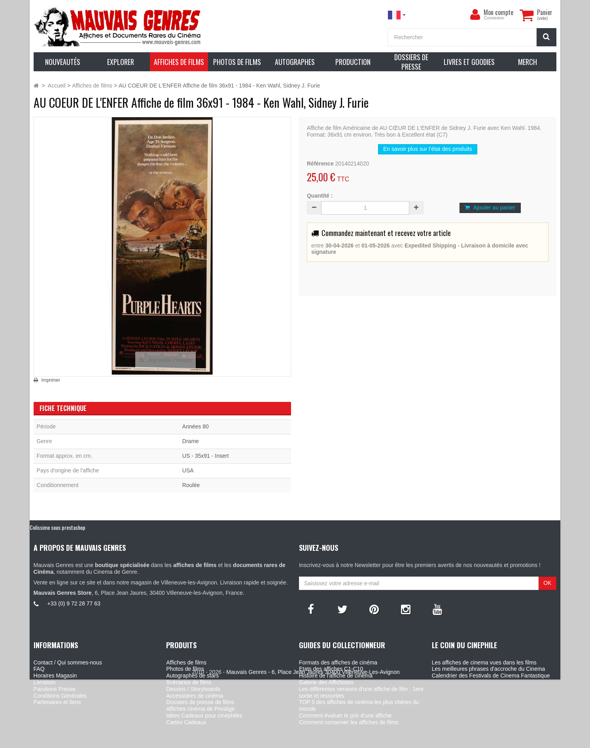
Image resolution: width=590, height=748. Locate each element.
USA (188, 470)
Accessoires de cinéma (194, 696)
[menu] (475, 14)
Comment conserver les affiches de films (349, 722)
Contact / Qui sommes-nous (68, 662)
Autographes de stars (192, 675)
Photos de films (185, 669)
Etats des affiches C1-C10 (331, 669)
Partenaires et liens (57, 702)
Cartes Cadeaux (186, 722)
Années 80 (195, 426)
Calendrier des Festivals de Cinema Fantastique (491, 675)
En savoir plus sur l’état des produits (427, 149)
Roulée (191, 485)
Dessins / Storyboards (193, 689)
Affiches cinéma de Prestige (200, 709)
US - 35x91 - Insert (205, 456)
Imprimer (51, 380)
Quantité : (320, 195)
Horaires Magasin (55, 675)
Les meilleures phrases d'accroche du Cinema (488, 669)
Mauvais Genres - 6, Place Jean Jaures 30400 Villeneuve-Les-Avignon (312, 741)
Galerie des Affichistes (326, 682)
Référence (320, 163)
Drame (190, 441)
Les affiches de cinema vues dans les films (484, 662)
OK (547, 583)
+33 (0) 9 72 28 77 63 (73, 603)
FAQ (39, 669)
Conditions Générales (60, 696)
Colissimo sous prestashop (57, 527)
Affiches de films (186, 662)
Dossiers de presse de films (200, 702)
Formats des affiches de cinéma (338, 662)
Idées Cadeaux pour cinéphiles (204, 715)
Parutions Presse (55, 689)
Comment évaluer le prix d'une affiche (345, 715)
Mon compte (498, 12)
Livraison (45, 682)
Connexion (494, 17)
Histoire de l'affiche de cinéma (336, 675)
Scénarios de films (188, 682)
